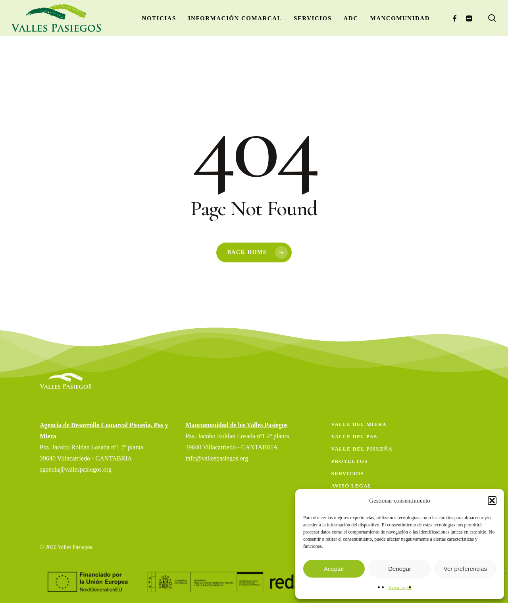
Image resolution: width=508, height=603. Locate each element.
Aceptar (334, 568)
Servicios (347, 473)
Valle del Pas (354, 436)
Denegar (399, 568)
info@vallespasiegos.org (216, 458)
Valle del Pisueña (362, 449)
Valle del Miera (359, 424)
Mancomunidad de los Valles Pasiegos (236, 425)
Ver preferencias (465, 568)
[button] (492, 501)
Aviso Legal (399, 587)
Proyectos (349, 461)
